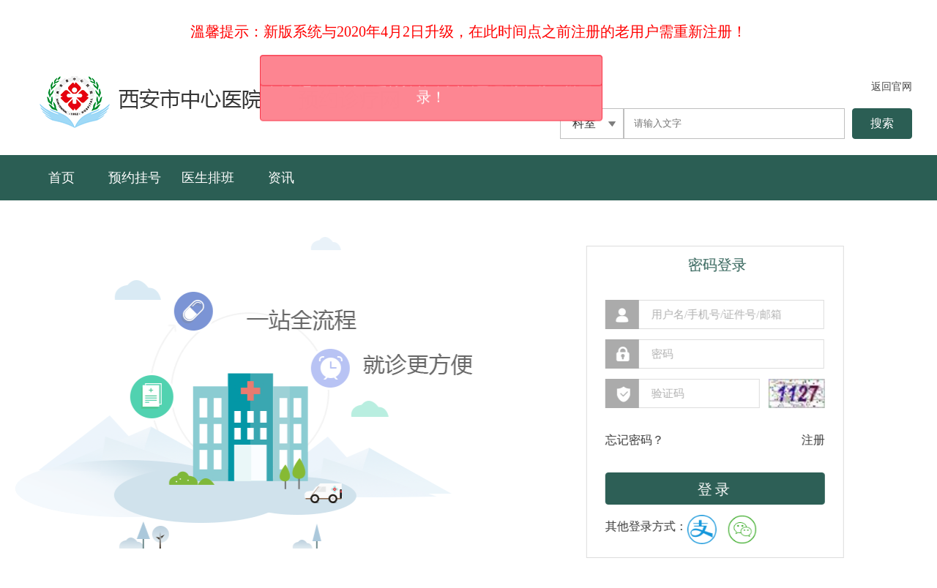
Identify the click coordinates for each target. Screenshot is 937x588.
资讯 (281, 177)
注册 (795, 440)
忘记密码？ (617, 440)
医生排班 (208, 177)
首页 (61, 177)
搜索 (882, 123)
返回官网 (891, 86)
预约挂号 (134, 177)
